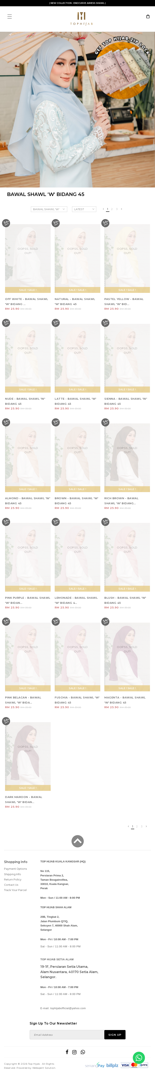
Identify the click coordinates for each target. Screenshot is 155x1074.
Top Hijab (34, 1063)
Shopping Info (15, 862)
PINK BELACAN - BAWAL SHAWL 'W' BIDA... (23, 700)
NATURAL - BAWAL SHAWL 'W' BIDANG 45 (75, 301)
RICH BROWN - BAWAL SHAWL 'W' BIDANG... (121, 501)
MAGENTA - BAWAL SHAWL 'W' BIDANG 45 (125, 700)
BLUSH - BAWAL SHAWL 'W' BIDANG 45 (125, 600)
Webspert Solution (44, 1067)
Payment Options (15, 868)
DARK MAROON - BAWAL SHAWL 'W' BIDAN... (23, 799)
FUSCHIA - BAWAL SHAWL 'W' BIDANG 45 (77, 700)
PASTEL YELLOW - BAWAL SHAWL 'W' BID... (124, 301)
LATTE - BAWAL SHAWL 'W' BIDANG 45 (75, 401)
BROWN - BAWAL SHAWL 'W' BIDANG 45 (76, 501)
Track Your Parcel (15, 890)
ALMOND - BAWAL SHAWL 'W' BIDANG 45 (27, 501)
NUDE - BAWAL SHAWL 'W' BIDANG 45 (25, 401)
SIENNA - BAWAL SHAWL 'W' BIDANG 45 (125, 401)
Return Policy (12, 879)
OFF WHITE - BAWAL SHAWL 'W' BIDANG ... (26, 301)
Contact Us (11, 884)
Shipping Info (12, 874)
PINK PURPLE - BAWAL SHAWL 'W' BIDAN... (27, 600)
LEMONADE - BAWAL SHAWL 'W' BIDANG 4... (76, 600)
